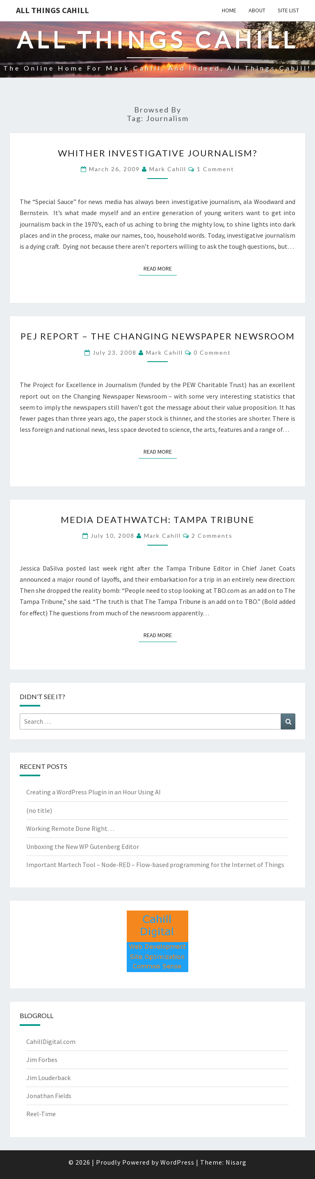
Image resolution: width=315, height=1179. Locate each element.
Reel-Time (41, 1114)
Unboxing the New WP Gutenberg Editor (82, 846)
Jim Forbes (41, 1059)
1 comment (215, 168)
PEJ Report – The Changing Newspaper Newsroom (158, 336)
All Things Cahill (52, 10)
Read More (160, 268)
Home (229, 10)
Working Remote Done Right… (70, 828)
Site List (288, 10)
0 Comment (212, 352)
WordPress (177, 1162)
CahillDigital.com (50, 1041)
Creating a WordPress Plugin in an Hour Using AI (93, 792)
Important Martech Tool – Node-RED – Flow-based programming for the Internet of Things (155, 864)
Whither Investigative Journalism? (158, 152)
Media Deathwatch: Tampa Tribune (158, 519)
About (257, 10)
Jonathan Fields (48, 1096)
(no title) (39, 810)
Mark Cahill (167, 168)
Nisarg (236, 1162)
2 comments (212, 535)
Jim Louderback (48, 1077)
